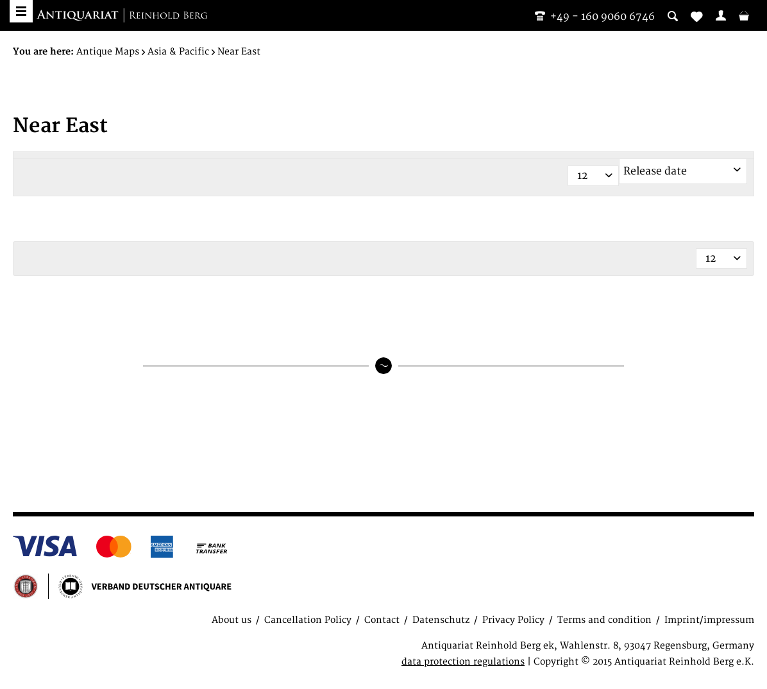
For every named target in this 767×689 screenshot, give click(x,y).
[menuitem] (721, 15)
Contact (382, 620)
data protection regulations (463, 661)
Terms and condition (604, 620)
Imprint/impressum (709, 620)
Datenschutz (440, 620)
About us (231, 620)
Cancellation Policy (307, 620)
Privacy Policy (513, 620)
